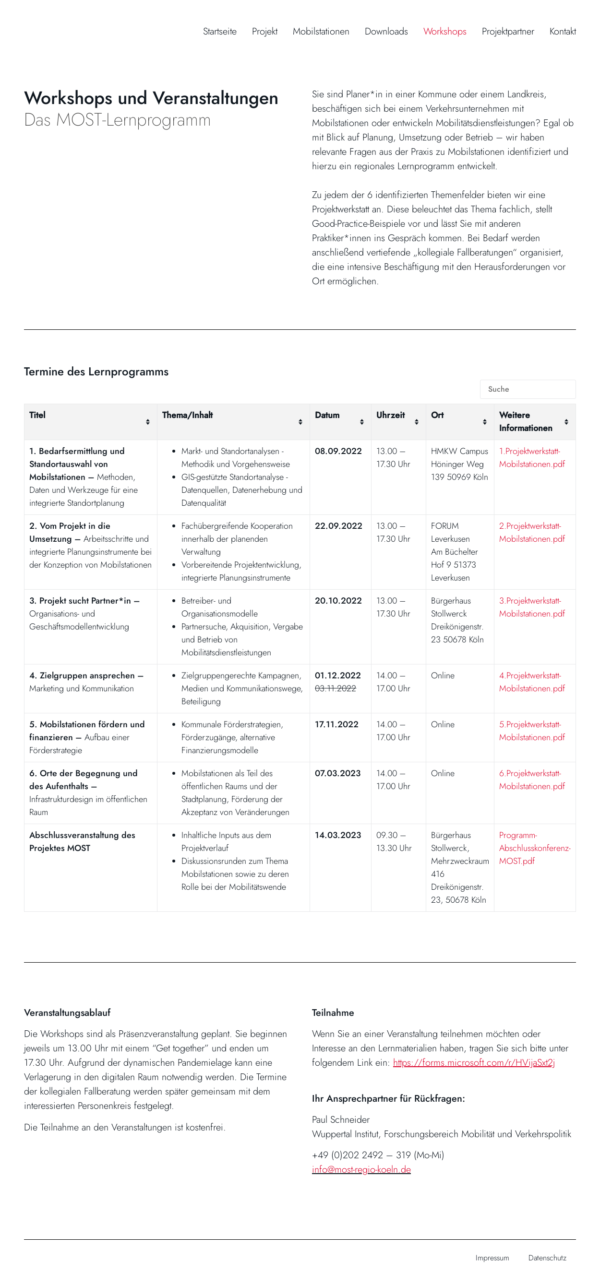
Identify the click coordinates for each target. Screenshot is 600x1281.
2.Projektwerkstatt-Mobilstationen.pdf (532, 532)
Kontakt (563, 31)
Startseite (220, 31)
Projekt (264, 31)
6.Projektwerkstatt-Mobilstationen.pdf (532, 779)
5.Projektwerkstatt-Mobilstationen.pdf (532, 731)
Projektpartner (508, 31)
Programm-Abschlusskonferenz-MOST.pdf (535, 848)
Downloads (386, 31)
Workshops (445, 31)
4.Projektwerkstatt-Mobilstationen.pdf (532, 682)
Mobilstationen (321, 31)
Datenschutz (547, 1257)
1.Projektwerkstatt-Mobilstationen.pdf (532, 457)
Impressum (492, 1257)
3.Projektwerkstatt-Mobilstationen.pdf (532, 607)
